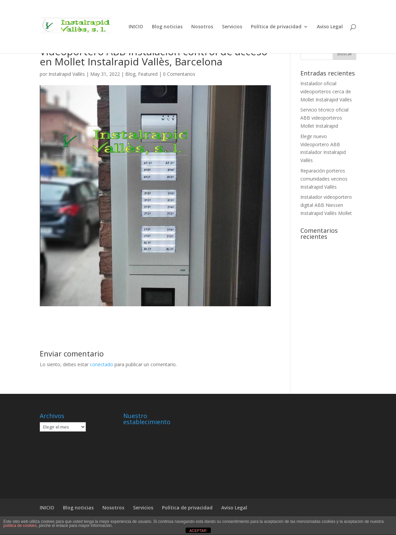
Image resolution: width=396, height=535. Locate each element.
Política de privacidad (276, 27)
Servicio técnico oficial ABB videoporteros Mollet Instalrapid (324, 117)
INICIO (136, 27)
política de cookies (20, 525)
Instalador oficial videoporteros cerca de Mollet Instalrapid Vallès (326, 91)
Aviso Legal (330, 27)
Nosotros (202, 27)
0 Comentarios (179, 74)
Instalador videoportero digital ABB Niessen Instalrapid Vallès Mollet (326, 205)
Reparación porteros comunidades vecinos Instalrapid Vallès (324, 178)
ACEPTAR (197, 531)
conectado (101, 364)
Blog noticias (167, 27)
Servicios (232, 27)
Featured (148, 74)
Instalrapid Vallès (66, 74)
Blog (130, 74)
